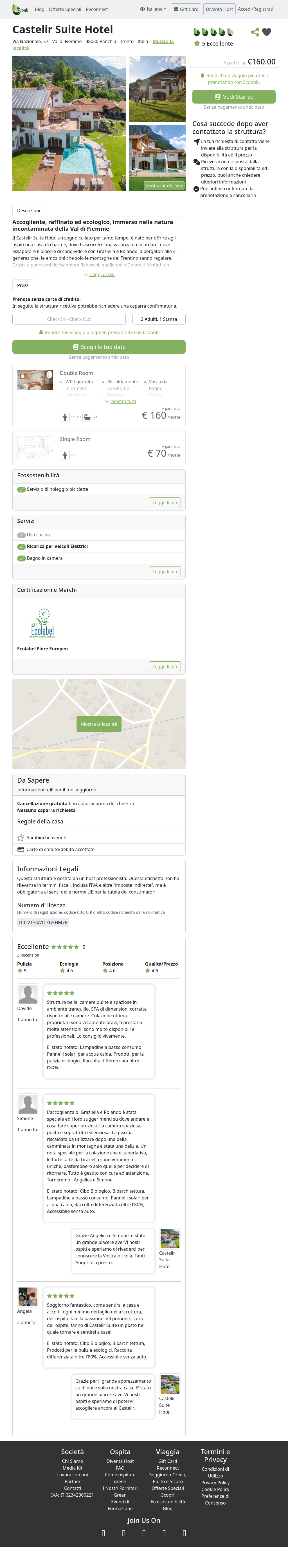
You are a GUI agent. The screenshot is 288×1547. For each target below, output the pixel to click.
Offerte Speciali (65, 9)
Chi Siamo (72, 1461)
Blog (39, 9)
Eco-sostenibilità (168, 1502)
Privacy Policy (215, 1482)
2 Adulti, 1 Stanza (159, 319)
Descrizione (29, 210)
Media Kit (72, 1468)
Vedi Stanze (234, 96)
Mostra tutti (120, 401)
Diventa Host (219, 9)
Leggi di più (99, 274)
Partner (73, 1481)
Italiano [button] (151, 9)
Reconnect (97, 9)
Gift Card (186, 9)
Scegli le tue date (99, 347)
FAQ (120, 1468)
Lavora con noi (72, 1475)
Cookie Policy (216, 1489)
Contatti (72, 1488)
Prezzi (23, 285)
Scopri (167, 1495)
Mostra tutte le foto (164, 185)
